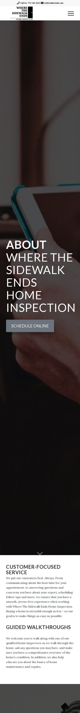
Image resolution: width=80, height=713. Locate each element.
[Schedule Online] (30, 326)
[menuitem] (69, 13)
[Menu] (69, 13)
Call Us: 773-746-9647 (30, 3)
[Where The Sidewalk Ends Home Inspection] (33, 13)
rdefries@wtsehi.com (53, 3)
